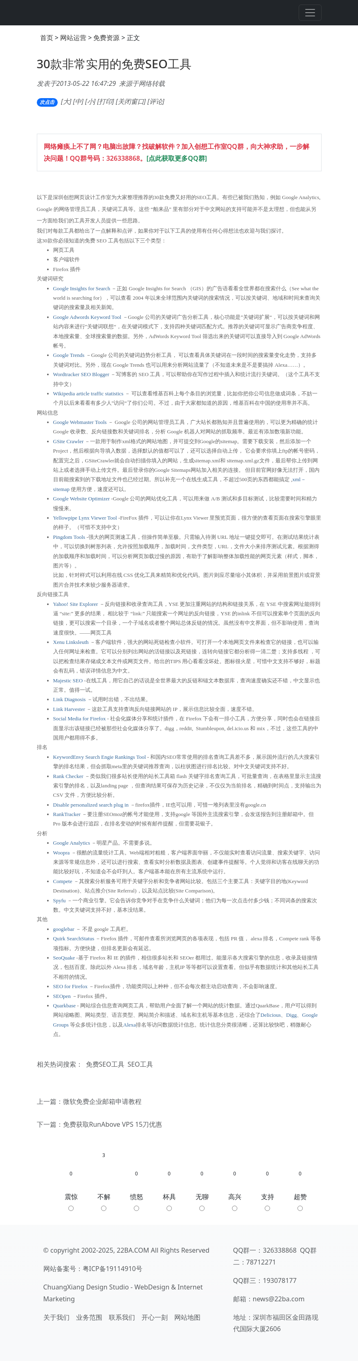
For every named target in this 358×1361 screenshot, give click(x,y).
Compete (62, 881)
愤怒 (136, 1201)
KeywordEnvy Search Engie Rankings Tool (99, 757)
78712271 (261, 1262)
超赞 (300, 1201)
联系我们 (122, 1317)
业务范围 (89, 1317)
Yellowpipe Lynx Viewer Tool (85, 518)
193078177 (280, 1280)
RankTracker (67, 814)
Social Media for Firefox (79, 718)
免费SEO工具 (105, 1064)
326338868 (123, 158)
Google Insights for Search (81, 288)
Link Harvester (69, 709)
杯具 (169, 1201)
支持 (267, 1201)
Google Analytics (71, 843)
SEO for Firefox (70, 986)
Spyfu (59, 900)
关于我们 (56, 1317)
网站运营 (73, 37)
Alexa (129, 1025)
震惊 (71, 1201)
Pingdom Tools (69, 537)
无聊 (202, 1201)
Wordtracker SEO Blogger (81, 374)
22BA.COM (133, 1250)
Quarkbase (64, 1005)
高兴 (234, 1201)
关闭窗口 (131, 101)
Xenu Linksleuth (71, 642)
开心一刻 (155, 1317)
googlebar (63, 929)
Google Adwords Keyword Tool (87, 317)
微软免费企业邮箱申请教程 (102, 1101)
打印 (105, 101)
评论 (155, 101)
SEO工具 (140, 1064)
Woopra (61, 853)
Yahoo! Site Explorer (75, 604)
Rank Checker (68, 776)
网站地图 (187, 1317)
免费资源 (106, 37)
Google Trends (69, 355)
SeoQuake (64, 958)
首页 (46, 37)
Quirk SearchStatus (74, 938)
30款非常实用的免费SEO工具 (114, 64)
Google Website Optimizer (81, 499)
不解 (103, 1201)
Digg (291, 1015)
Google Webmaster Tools (80, 422)
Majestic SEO (68, 680)
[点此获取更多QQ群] (176, 158)
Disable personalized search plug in (91, 805)
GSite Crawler (68, 441)
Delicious (271, 1015)
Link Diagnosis (69, 699)
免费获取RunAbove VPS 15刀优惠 (112, 1124)
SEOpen (62, 996)
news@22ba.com (279, 1298)
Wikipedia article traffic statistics (88, 393)
